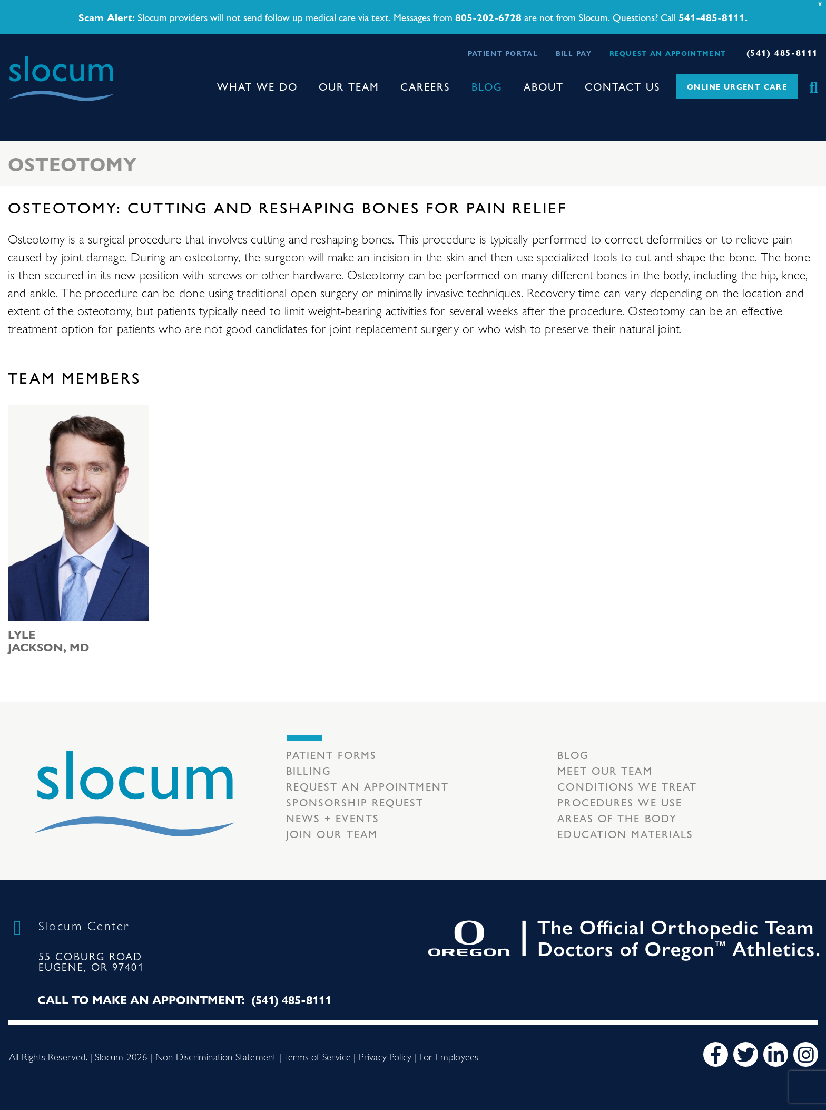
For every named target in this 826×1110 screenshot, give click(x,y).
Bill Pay (574, 53)
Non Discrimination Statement (215, 1056)
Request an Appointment (667, 53)
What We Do (257, 86)
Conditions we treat (627, 786)
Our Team (349, 86)
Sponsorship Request (355, 802)
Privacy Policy (385, 1056)
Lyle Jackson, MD (48, 640)
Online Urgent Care (737, 86)
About (544, 86)
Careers (425, 86)
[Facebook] (715, 1054)
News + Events (332, 817)
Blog (487, 86)
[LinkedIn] (775, 1054)
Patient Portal (503, 53)
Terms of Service (317, 1056)
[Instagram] (805, 1054)
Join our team (332, 833)
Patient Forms (331, 754)
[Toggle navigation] (16, 110)
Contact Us (623, 86)
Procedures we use (619, 802)
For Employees (448, 1056)
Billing (309, 770)
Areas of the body (617, 817)
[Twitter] (745, 1054)
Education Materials (625, 833)
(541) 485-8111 (782, 52)
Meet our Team (604, 770)
